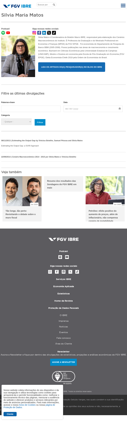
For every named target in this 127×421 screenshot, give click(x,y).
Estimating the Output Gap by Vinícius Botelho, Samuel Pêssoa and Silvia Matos (47, 141)
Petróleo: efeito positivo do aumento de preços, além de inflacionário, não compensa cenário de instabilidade (103, 215)
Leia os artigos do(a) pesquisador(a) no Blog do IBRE (71, 67)
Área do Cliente (63, 343)
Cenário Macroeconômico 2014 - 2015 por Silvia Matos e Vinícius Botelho (44, 157)
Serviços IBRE (63, 279)
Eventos (63, 332)
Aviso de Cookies (27, 405)
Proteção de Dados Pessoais (63, 308)
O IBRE (63, 315)
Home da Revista (63, 301)
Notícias (63, 326)
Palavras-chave (8, 102)
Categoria (5, 115)
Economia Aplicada (63, 286)
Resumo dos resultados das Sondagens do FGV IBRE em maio (62, 184)
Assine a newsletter (63, 362)
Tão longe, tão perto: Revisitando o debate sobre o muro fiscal (21, 214)
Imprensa (64, 321)
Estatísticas (63, 293)
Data (66, 102)
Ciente (10, 414)
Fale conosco (63, 338)
